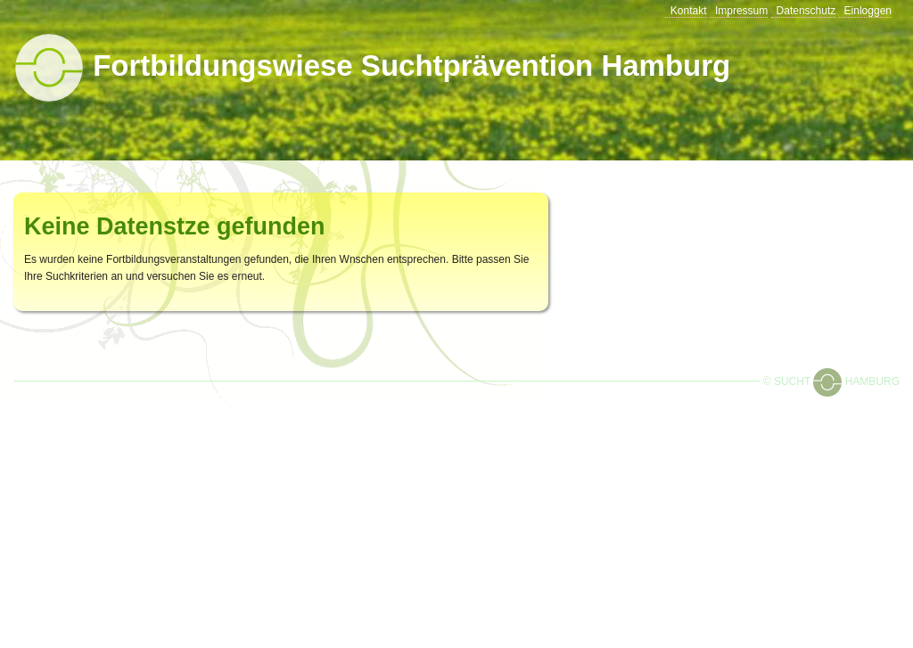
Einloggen (868, 10)
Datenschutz (806, 10)
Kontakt (688, 10)
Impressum (741, 10)
